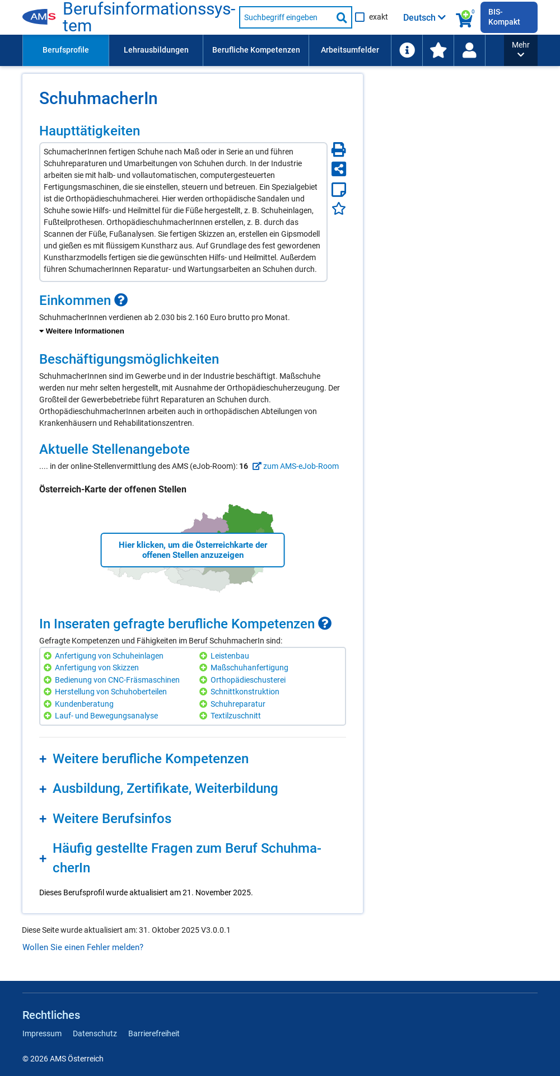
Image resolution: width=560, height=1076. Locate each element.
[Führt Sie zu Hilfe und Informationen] (406, 50)
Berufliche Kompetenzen (256, 49)
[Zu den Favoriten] (438, 50)
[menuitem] (65, 50)
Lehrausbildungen (156, 49)
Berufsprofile (66, 49)
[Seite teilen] (339, 169)
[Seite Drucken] (339, 149)
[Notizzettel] (339, 189)
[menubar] (263, 50)
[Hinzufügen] (49, 656)
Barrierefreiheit (154, 1033)
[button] (521, 50)
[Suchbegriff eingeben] (285, 17)
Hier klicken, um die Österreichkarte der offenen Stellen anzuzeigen (193, 550)
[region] (192, 315)
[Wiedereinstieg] (469, 50)
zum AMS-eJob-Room (294, 466)
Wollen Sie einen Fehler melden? (82, 947)
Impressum (42, 1033)
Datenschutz (95, 1033)
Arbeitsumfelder (350, 49)
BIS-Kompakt (504, 16)
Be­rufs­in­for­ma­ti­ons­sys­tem (149, 17)
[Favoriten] (339, 208)
